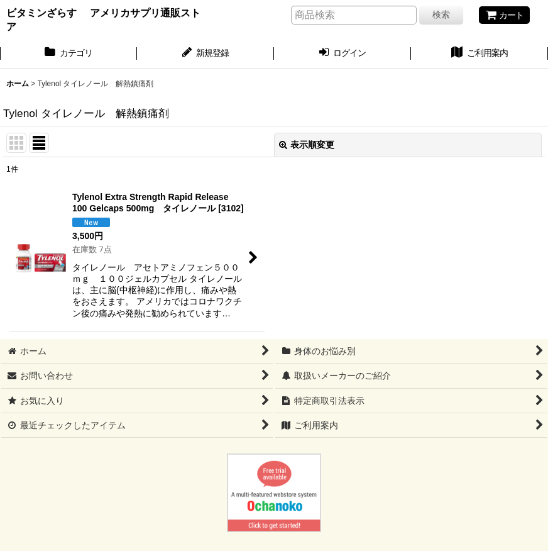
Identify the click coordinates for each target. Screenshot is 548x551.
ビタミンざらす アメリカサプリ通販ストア (103, 19)
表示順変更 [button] (306, 145)
